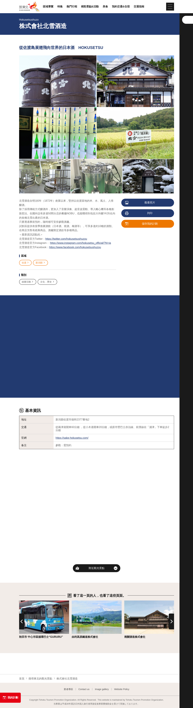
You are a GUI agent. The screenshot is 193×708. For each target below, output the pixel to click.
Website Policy (121, 689)
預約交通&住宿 (121, 6)
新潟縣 (40, 262)
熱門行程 (72, 6)
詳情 (21, 602)
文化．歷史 (47, 281)
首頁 (21, 678)
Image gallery (102, 689)
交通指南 (139, 6)
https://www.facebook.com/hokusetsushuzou (75, 247)
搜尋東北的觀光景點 (40, 678)
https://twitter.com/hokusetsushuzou (66, 238)
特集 (60, 6)
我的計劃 (10, 697)
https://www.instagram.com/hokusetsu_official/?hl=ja (80, 243)
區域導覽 (48, 6)
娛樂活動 (28, 281)
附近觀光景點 (96, 568)
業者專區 (68, 689)
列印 (139, 213)
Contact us (83, 689)
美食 (105, 6)
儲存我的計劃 (142, 224)
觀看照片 (140, 202)
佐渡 (25, 262)
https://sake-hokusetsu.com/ (72, 437)
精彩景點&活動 (90, 6)
